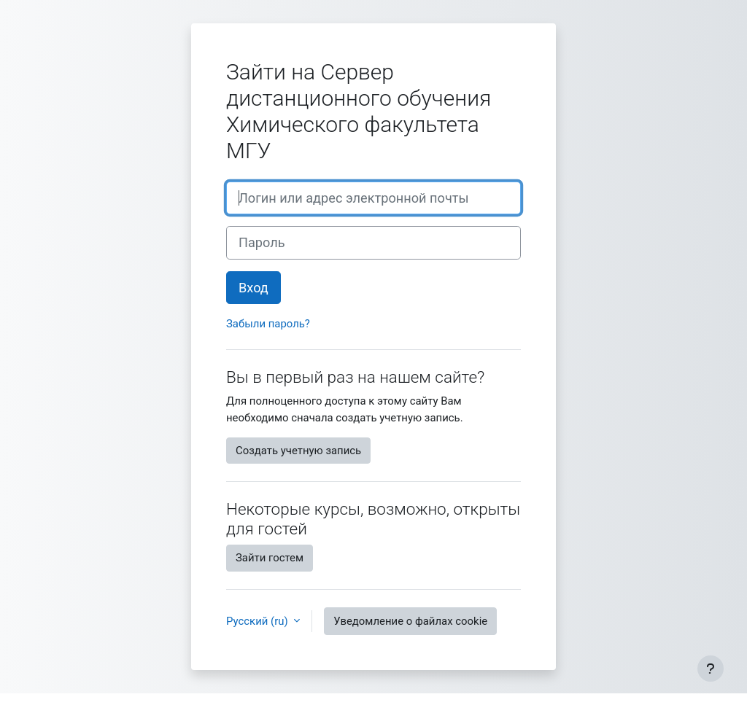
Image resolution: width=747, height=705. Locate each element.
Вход (253, 287)
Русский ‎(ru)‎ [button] (258, 621)
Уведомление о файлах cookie (410, 621)
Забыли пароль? (268, 323)
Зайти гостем (269, 557)
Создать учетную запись (298, 450)
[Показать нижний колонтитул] (710, 668)
